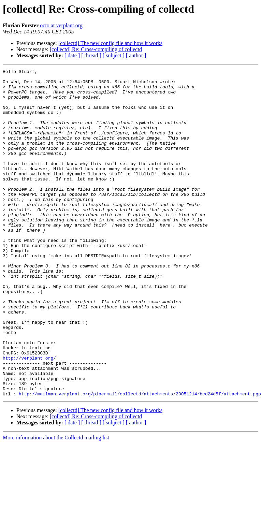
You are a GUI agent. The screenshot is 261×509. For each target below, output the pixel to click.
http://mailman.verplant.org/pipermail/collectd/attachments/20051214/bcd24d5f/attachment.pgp (140, 459)
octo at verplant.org (61, 25)
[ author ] (136, 55)
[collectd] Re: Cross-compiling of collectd (96, 49)
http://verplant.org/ (29, 416)
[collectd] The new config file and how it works (110, 43)
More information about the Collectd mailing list (56, 503)
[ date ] (72, 55)
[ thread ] (91, 55)
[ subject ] (114, 55)
